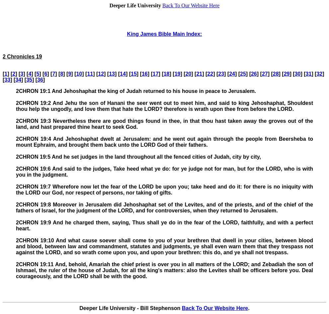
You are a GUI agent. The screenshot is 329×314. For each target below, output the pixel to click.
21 (199, 74)
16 (145, 74)
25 (243, 74)
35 (29, 80)
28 (276, 74)
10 (79, 74)
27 (265, 74)
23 (221, 74)
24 (232, 74)
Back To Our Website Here (190, 5)
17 (156, 74)
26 (254, 74)
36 (40, 80)
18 (167, 74)
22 (210, 74)
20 (189, 74)
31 (309, 74)
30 (298, 74)
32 (319, 74)
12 (101, 74)
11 (90, 74)
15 (134, 74)
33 (7, 80)
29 (287, 74)
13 (112, 74)
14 (123, 74)
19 (178, 74)
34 (18, 80)
